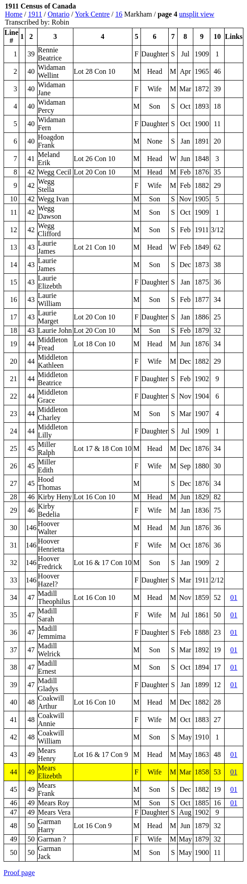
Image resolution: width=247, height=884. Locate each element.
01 (233, 597)
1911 (35, 14)
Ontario (58, 14)
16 (119, 14)
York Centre (92, 14)
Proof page (19, 872)
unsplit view (196, 14)
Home (13, 14)
